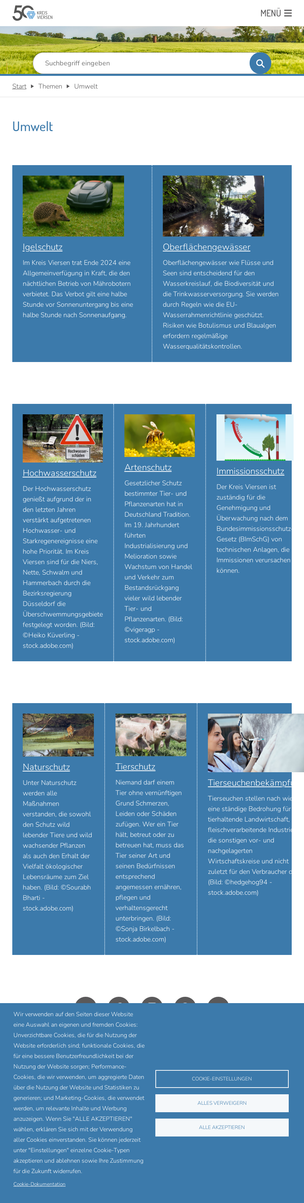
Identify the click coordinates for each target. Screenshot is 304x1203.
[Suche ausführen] (260, 63)
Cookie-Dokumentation (39, 1184)
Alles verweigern (222, 1103)
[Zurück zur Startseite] (32, 13)
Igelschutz (43, 247)
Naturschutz (46, 767)
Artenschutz (148, 467)
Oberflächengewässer (206, 247)
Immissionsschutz (250, 471)
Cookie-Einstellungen (222, 1078)
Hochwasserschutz (59, 473)
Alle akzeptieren (222, 1127)
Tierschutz (135, 767)
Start (19, 86)
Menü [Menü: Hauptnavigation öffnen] (270, 13)
